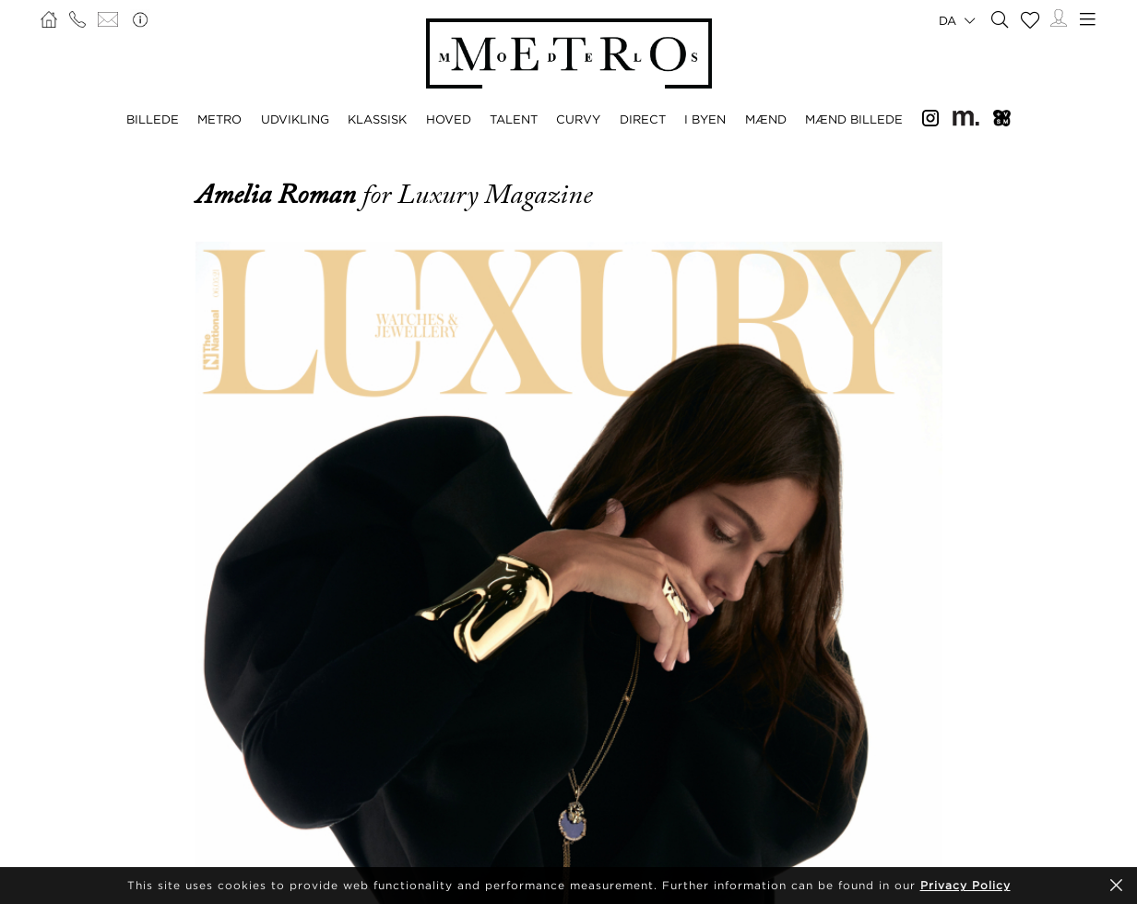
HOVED (448, 119)
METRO (219, 119)
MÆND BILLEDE (854, 119)
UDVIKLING (295, 119)
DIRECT (643, 119)
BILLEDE (152, 119)
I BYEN (705, 119)
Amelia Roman (278, 194)
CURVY (578, 119)
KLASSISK (377, 119)
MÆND (766, 119)
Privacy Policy (965, 885)
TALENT (514, 119)
